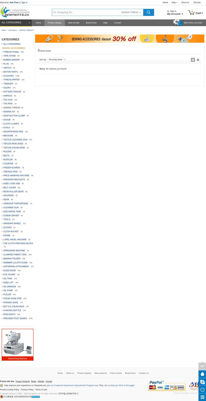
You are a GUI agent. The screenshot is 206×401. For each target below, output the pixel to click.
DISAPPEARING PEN (13, 131)
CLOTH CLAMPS (11, 124)
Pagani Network (23, 381)
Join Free (13, 2)
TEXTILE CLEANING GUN (15, 140)
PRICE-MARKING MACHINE (16, 175)
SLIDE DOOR (9, 270)
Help (173, 2)
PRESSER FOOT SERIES (15, 318)
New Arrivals (73, 23)
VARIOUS (8, 96)
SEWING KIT (9, 112)
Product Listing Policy (9, 389)
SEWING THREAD (26, 30)
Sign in (24, 2)
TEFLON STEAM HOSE (14, 148)
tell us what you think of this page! (119, 385)
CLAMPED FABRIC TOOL (15, 254)
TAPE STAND (9, 56)
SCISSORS (8, 76)
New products (100, 373)
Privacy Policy (27, 389)
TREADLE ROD (10, 172)
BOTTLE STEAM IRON (14, 306)
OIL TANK (8, 278)
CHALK (7, 127)
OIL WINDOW (9, 286)
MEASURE (8, 136)
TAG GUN (8, 100)
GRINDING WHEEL (12, 223)
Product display (54, 23)
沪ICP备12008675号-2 (68, 393)
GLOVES (7, 227)
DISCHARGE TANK (12, 211)
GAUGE (7, 120)
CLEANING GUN (11, 207)
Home (165, 2)
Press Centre (116, 373)
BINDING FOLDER (12, 258)
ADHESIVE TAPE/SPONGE (16, 203)
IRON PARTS (9, 314)
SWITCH (7, 68)
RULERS (7, 151)
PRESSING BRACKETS (14, 179)
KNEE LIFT (8, 282)
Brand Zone (91, 23)
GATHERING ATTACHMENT (16, 266)
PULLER (7, 294)
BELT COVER (9, 187)
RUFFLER (8, 159)
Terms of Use (41, 389)
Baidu (33, 381)
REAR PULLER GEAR (13, 191)
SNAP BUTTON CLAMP (14, 116)
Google (49, 381)
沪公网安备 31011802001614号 (16, 396)
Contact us (143, 373)
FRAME (7, 235)
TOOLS (7, 219)
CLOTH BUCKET (11, 231)
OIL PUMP (8, 290)
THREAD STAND (11, 52)
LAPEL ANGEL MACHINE (15, 239)
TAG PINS (8, 104)
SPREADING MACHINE (14, 250)
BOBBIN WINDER (11, 60)
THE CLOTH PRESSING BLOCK (18, 243)
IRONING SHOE (11, 302)
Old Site (197, 2)
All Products (12, 30)
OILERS (7, 88)
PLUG (6, 64)
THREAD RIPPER (11, 80)
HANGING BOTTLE (12, 310)
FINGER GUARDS (12, 167)
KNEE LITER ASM (11, 183)
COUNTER (8, 163)
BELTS (6, 155)
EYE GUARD (9, 274)
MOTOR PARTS (10, 72)
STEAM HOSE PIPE (12, 298)
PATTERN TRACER (12, 92)
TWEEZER (8, 84)
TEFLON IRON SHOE (13, 144)
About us (185, 2)
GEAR (6, 199)
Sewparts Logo (16, 11)
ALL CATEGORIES (11, 22)
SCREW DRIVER (11, 215)
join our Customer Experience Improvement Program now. (73, 385)
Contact (117, 23)
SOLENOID (8, 195)
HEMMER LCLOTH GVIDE (15, 262)
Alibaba (41, 381)
